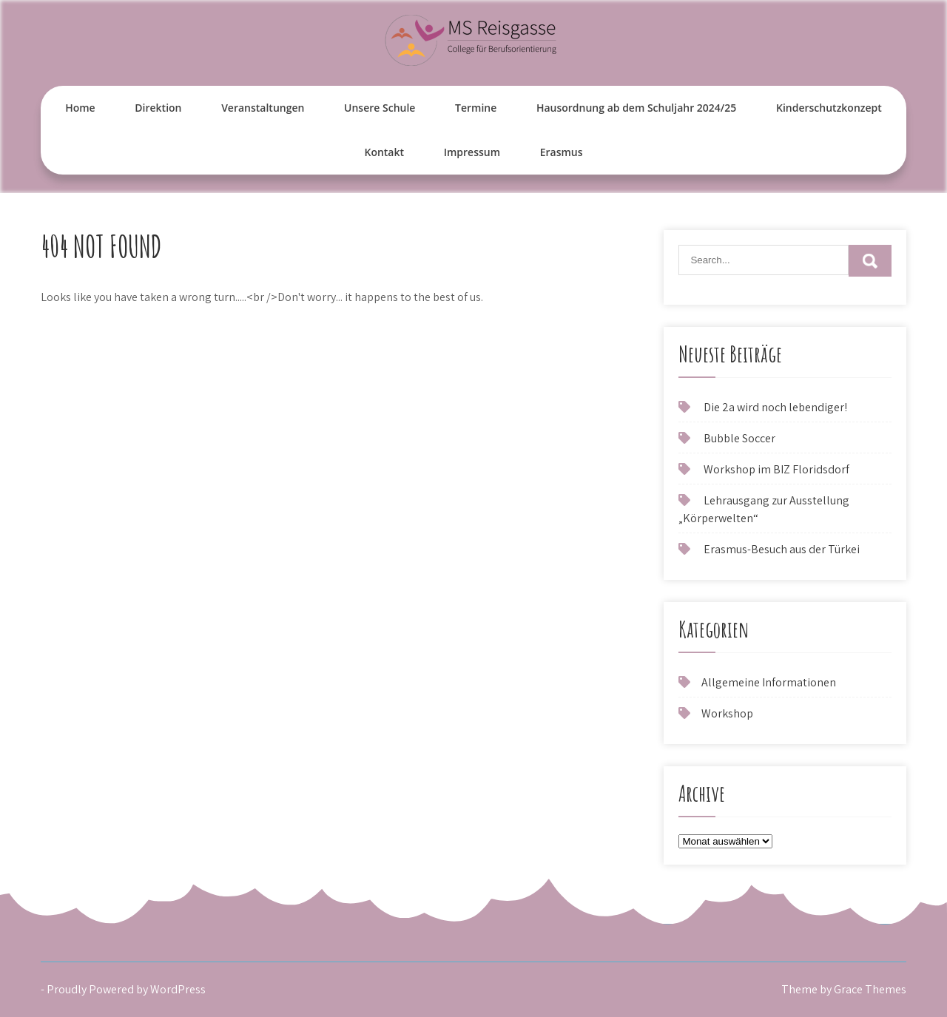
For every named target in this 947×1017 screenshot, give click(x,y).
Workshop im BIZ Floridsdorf (776, 469)
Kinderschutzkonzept (829, 108)
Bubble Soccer (739, 438)
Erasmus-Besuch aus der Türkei (782, 549)
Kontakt (384, 152)
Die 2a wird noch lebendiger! (775, 407)
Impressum (472, 152)
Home (80, 108)
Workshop (727, 713)
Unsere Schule (379, 108)
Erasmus (561, 152)
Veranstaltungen (262, 108)
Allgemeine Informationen (768, 682)
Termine (475, 108)
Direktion (158, 108)
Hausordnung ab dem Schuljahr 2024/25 (636, 108)
